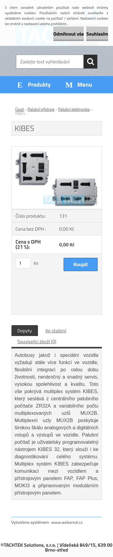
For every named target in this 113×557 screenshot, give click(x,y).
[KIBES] (57, 149)
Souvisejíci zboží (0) (36, 341)
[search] (90, 62)
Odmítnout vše (68, 33)
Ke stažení (56, 330)
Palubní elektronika (73, 109)
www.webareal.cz (67, 522)
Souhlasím (97, 33)
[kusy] (23, 263)
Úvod (19, 109)
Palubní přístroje (41, 109)
